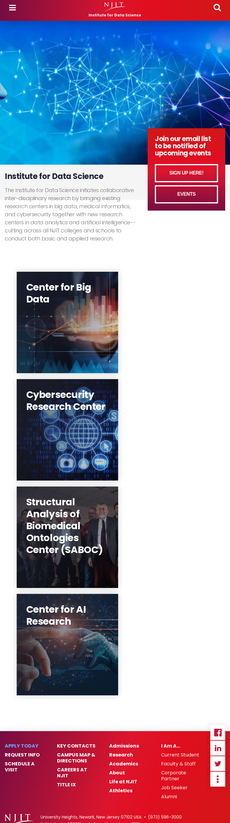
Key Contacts (76, 746)
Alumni (169, 797)
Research (121, 755)
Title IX (66, 785)
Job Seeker (174, 788)
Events (186, 194)
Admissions (124, 746)
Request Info (22, 755)
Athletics (120, 791)
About (117, 773)
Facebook (217, 732)
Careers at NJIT (72, 773)
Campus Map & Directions (76, 758)
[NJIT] (115, 7)
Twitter (217, 763)
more (217, 779)
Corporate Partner (173, 776)
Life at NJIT (123, 782)
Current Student (180, 755)
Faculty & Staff (178, 764)
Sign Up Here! (186, 172)
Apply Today (21, 746)
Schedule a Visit (20, 767)
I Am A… (170, 746)
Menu (12, 8)
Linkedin (217, 748)
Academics (123, 764)
